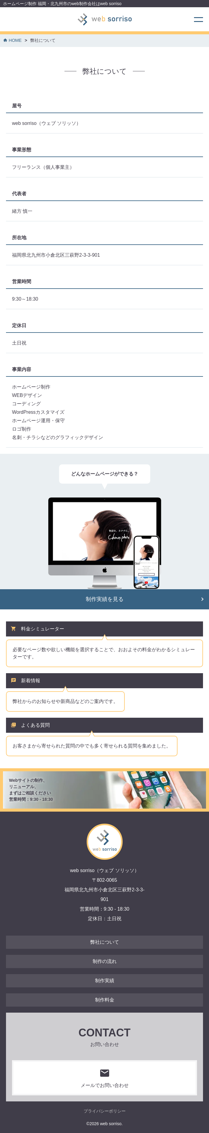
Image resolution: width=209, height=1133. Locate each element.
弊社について (104, 942)
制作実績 (104, 980)
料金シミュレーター (42, 628)
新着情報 (30, 680)
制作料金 (104, 999)
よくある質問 (35, 725)
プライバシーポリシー (105, 1111)
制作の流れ (105, 961)
